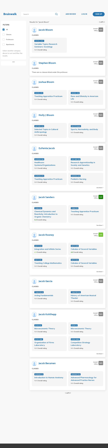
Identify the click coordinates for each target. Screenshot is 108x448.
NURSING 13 (39, 374)
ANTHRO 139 (39, 126)
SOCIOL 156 (75, 93)
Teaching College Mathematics (48, 263)
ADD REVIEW (71, 14)
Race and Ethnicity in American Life (84, 97)
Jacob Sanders (46, 197)
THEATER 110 (76, 292)
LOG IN (84, 14)
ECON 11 (74, 325)
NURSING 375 (39, 176)
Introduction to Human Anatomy (48, 377)
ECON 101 (38, 325)
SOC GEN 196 (76, 159)
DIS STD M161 (76, 126)
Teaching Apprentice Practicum (48, 96)
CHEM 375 (75, 208)
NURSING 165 (76, 176)
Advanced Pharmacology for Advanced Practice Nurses (84, 378)
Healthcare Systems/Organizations (44, 163)
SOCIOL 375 (39, 93)
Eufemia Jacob (47, 148)
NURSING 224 (76, 374)
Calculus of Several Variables (84, 249)
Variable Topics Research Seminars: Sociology (45, 45)
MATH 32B (75, 246)
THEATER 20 (39, 292)
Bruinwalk (10, 14)
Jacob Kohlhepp (47, 314)
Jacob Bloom (46, 30)
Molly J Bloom (46, 115)
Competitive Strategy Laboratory (80, 343)
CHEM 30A (38, 208)
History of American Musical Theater (83, 296)
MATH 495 (38, 260)
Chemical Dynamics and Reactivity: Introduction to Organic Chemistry (45, 214)
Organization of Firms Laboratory (44, 343)
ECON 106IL (38, 339)
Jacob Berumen (47, 363)
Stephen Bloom (47, 63)
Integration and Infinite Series (47, 249)
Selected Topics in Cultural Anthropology (46, 130)
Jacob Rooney (46, 235)
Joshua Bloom (46, 82)
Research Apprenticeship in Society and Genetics (83, 163)
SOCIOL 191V (39, 41)
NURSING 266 (39, 159)
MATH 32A (75, 260)
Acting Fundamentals (43, 295)
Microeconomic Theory (44, 328)
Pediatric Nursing (78, 179)
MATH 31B (38, 246)
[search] (38, 14)
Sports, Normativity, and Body (84, 129)
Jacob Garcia (45, 281)
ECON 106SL (75, 339)
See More (100, 187)
